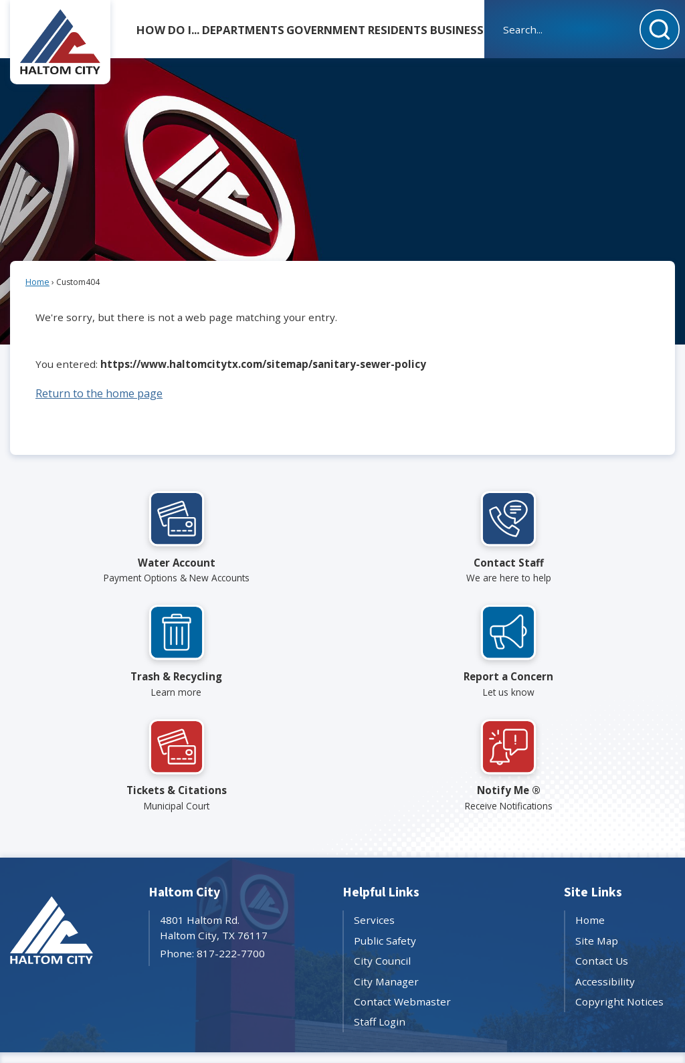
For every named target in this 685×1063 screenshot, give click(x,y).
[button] (660, 29)
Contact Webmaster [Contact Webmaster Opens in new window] (402, 1001)
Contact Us (601, 960)
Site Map (596, 940)
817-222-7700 (231, 953)
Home (37, 282)
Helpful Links (380, 892)
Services (374, 920)
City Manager (386, 981)
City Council (382, 960)
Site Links (593, 892)
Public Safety (385, 940)
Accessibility (605, 981)
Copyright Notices (619, 1001)
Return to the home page (99, 393)
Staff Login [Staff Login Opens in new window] (379, 1021)
